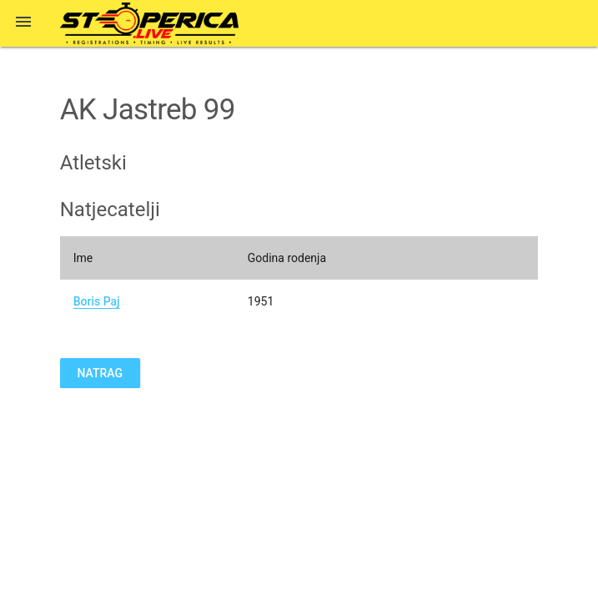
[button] (23, 23)
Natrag (100, 373)
